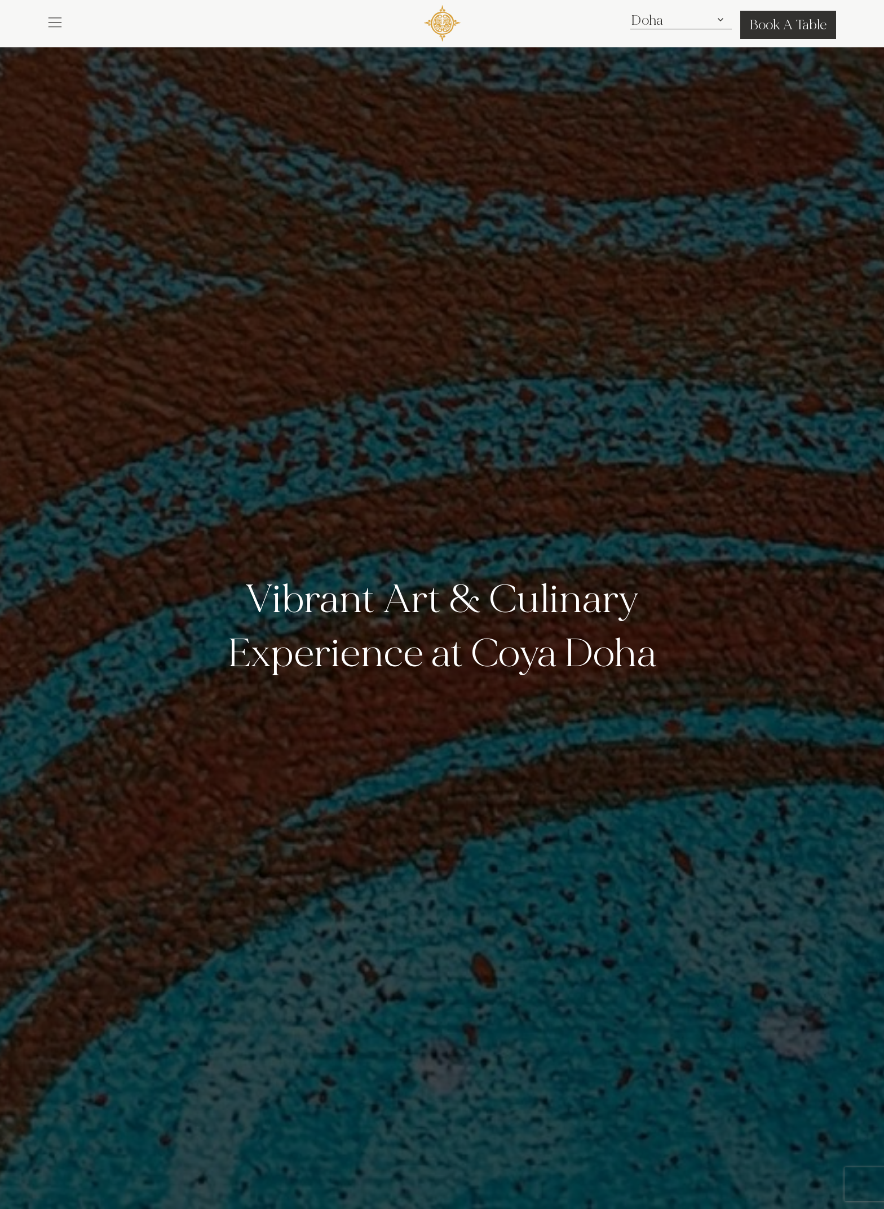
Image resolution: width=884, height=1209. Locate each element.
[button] (55, 21)
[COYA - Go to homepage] (442, 21)
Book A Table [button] (788, 24)
